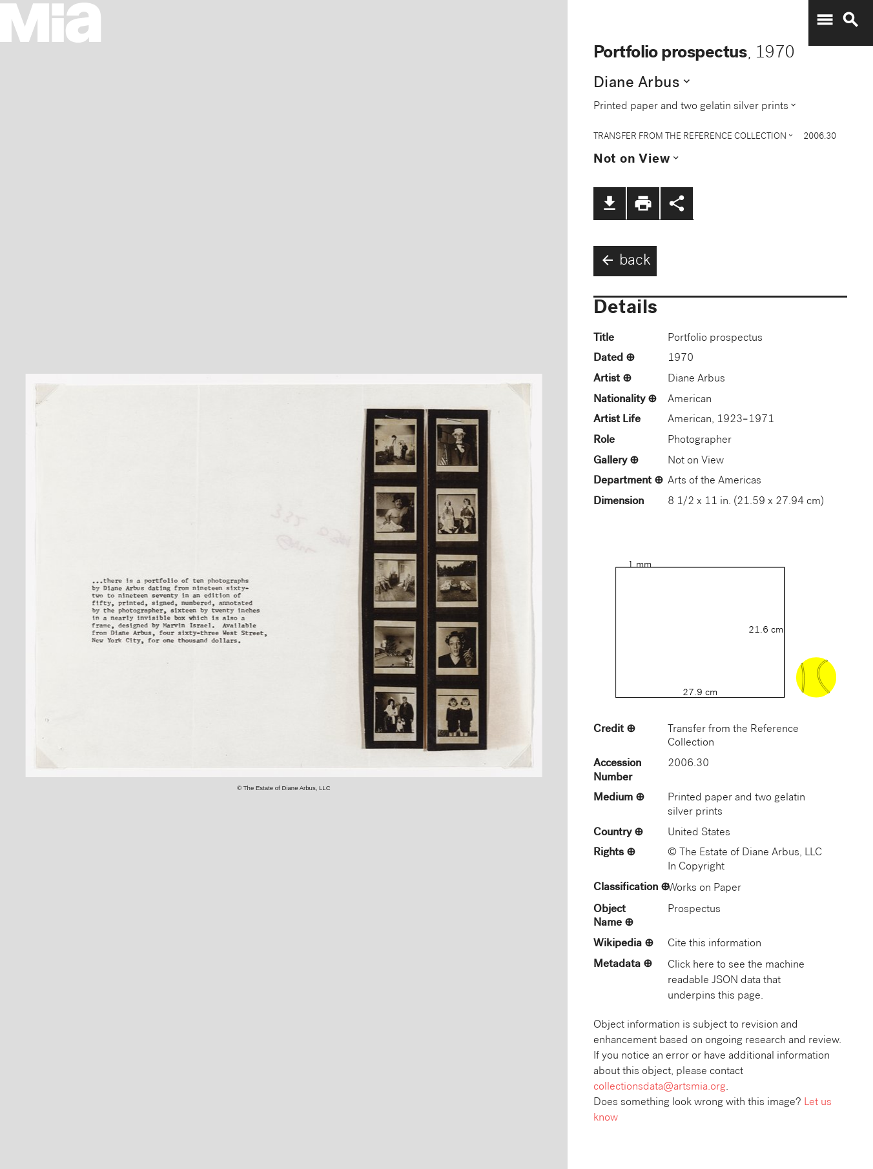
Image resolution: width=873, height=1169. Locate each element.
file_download (609, 203)
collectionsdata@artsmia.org (659, 1087)
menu (824, 20)
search (850, 20)
